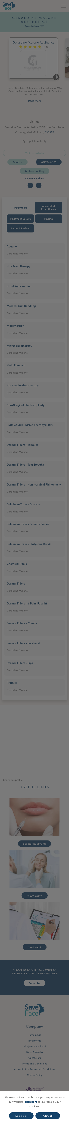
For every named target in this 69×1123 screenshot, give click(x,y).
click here (31, 1102)
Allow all (48, 1115)
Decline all (21, 1115)
